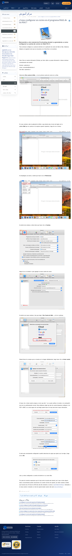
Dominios (27, 529)
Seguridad (10, 56)
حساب (67, 8)
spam (7, 66)
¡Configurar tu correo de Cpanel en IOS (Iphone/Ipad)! (32, 502)
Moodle (4, 56)
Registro (38, 532)
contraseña (4, 60)
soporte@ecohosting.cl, (59, 484)
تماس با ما (48, 8)
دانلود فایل (9, 86)
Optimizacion (7, 65)
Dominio (14, 57)
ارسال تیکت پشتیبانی (9, 93)
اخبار (19, 8)
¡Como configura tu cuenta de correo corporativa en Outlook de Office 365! (37, 511)
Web (11, 60)
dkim (3, 62)
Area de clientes (40, 529)
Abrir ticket (57, 529)
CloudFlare (9, 62)
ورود (52, 3)
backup (5, 62)
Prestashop (4, 63)
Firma (12, 63)
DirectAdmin (6, 54)
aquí (51, 407)
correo (9, 50)
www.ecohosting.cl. (58, 486)
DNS (13, 52)
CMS (10, 52)
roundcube (14, 62)
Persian (46, 3)
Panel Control (12, 65)
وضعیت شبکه (33, 8)
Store (13, 8)
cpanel (4, 50)
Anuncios (56, 534)
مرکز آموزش (25, 8)
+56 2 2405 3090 (10, 537)
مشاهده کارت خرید (66, 3)
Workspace (6, 59)
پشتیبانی (9, 76)
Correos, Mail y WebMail (32, 16)
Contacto (56, 537)
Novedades (61, 553)
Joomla (3, 66)
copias (3, 65)
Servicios (39, 537)
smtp (3, 59)
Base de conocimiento (59, 532)
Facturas (38, 534)
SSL (11, 54)
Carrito (26, 534)
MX (5, 66)
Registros (5, 58)
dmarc (13, 59)
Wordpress (5, 52)
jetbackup (8, 60)
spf (10, 63)
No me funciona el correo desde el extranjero (30, 508)
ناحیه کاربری (5, 8)
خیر (46, 495)
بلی (40, 495)
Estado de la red (28, 537)
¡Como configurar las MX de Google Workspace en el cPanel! (33, 505)
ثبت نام (57, 3)
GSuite (14, 60)
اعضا (20, 16)
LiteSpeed (10, 57)
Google (8, 63)
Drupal (10, 59)
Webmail (10, 66)
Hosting (26, 532)
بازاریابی (41, 8)
